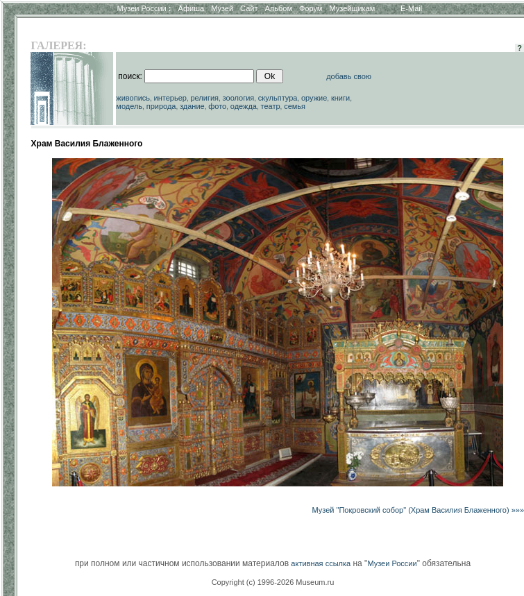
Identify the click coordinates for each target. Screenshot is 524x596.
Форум (310, 8)
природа (161, 106)
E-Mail (411, 8)
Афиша (191, 8)
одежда (243, 106)
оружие (314, 98)
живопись (133, 98)
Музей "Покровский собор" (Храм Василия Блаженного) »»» (418, 510)
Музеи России (144, 8)
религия (205, 98)
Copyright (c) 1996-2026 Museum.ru (273, 582)
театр (270, 106)
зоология (239, 98)
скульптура (278, 98)
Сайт (248, 8)
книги (340, 98)
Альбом (278, 8)
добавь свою (348, 76)
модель (129, 106)
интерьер (170, 98)
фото (217, 106)
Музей (222, 8)
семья (294, 106)
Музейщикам (352, 8)
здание (192, 106)
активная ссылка (320, 563)
